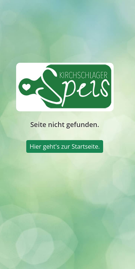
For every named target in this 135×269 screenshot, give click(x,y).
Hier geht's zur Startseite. (65, 146)
